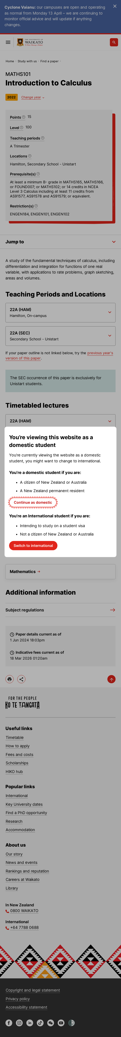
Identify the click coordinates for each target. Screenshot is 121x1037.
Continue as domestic (33, 502)
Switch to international (33, 545)
